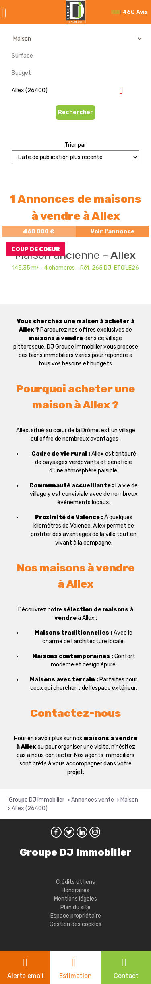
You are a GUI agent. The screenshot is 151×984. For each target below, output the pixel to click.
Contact (126, 976)
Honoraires (75, 890)
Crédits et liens (75, 882)
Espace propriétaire (75, 915)
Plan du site (75, 907)
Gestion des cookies (75, 924)
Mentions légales (75, 898)
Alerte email (25, 976)
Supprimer (124, 90)
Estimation (75, 976)
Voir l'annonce (112, 231)
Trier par (75, 145)
